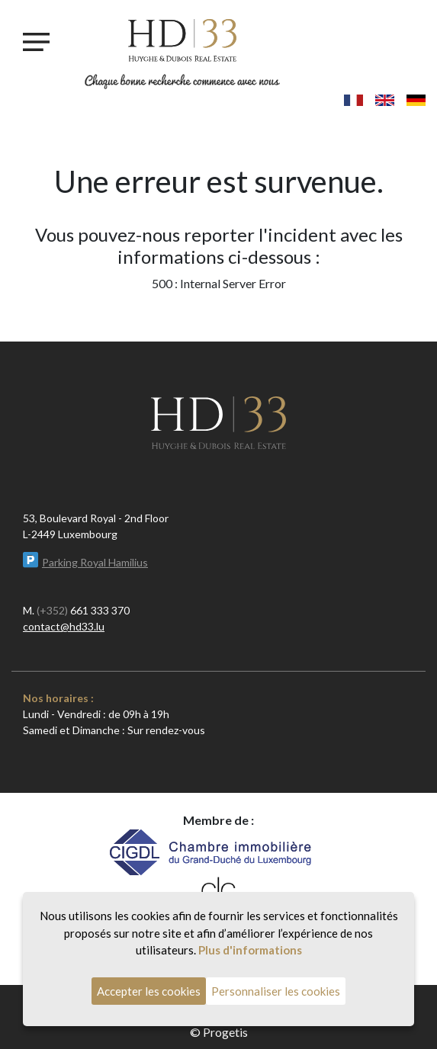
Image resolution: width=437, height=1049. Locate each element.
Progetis (225, 1032)
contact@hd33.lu (63, 626)
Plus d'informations (250, 950)
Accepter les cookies (149, 991)
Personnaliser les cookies (275, 991)
